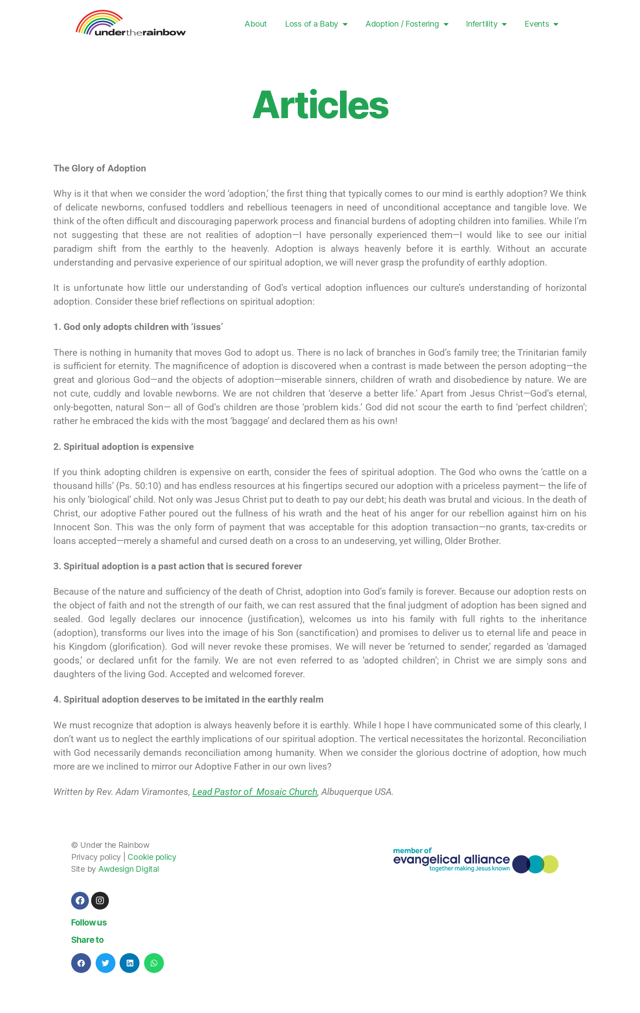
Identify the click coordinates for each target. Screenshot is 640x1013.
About (255, 23)
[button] (81, 963)
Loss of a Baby (316, 24)
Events (541, 24)
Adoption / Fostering (406, 24)
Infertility (486, 24)
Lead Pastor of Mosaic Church (254, 792)
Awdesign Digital (128, 869)
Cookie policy (152, 857)
